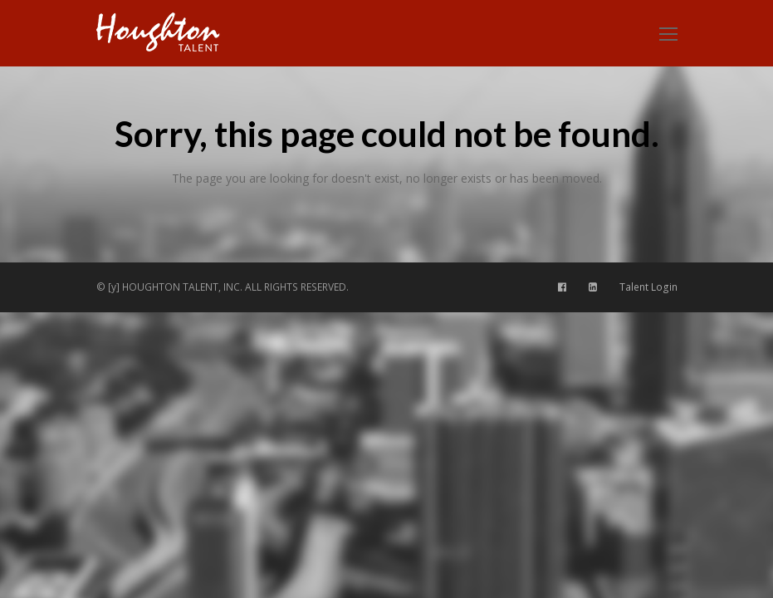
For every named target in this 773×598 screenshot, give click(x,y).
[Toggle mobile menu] (668, 33)
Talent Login (648, 287)
